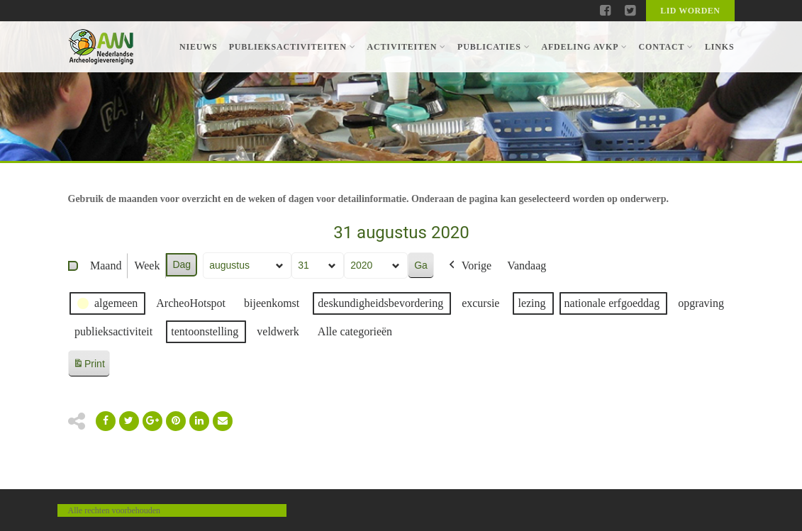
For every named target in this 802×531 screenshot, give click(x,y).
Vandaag (526, 265)
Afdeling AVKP (584, 47)
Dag (181, 264)
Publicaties (493, 47)
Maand (105, 265)
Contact (665, 47)
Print (88, 366)
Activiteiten (406, 47)
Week (147, 265)
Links (720, 47)
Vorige (468, 266)
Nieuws (198, 47)
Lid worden (690, 11)
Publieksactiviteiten (292, 47)
